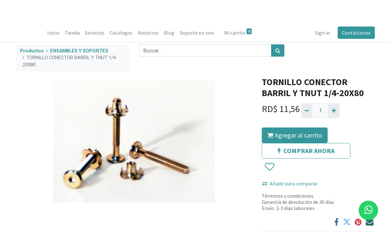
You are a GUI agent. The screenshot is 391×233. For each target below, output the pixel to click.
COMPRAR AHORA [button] (306, 151)
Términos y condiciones (287, 196)
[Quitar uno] (306, 110)
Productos (32, 51)
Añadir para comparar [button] (290, 183)
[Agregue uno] (333, 110)
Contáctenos (356, 32)
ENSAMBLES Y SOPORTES (79, 51)
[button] (269, 167)
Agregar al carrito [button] (294, 135)
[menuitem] (53, 32)
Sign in (322, 32)
